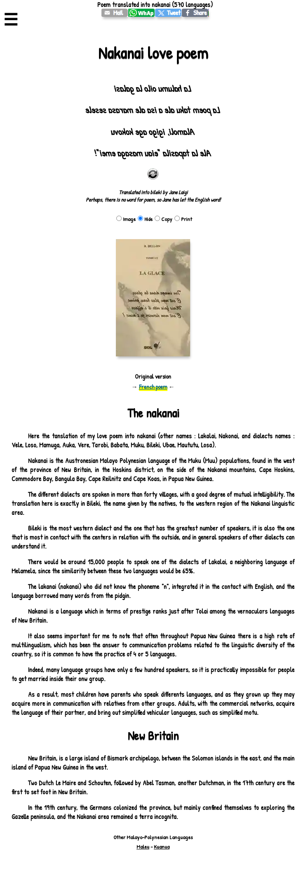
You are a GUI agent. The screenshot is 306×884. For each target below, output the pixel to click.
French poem (153, 386)
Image (126, 219)
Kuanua (161, 846)
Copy (163, 219)
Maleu (143, 846)
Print (183, 219)
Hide (145, 219)
